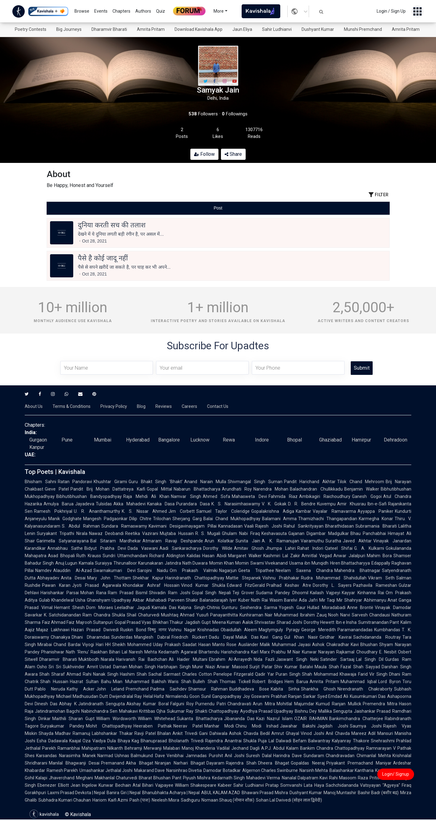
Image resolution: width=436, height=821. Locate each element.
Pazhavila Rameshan (375, 585)
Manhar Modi (219, 726)
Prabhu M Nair (285, 651)
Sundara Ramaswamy (124, 526)
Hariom (99, 800)
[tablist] (218, 208)
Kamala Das (164, 607)
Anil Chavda (338, 733)
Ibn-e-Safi (377, 503)
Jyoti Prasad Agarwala (96, 585)
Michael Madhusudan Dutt (82, 696)
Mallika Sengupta (335, 711)
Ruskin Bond (133, 629)
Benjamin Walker (361, 489)
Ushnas (122, 755)
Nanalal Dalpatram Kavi (305, 777)
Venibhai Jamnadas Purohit (195, 755)
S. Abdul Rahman (81, 526)
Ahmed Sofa (216, 496)
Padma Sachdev (168, 688)
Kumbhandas (387, 629)
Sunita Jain (247, 540)
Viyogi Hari (93, 644)
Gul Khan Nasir (301, 637)
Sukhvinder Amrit (80, 666)
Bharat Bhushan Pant (160, 777)
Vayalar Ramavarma (334, 511)
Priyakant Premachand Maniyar (359, 763)
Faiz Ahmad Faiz (58, 622)
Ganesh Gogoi (366, 496)
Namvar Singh (186, 496)
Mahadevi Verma (263, 777)
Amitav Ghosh (249, 548)
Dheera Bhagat (273, 763)
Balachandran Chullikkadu (316, 489)
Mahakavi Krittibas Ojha (142, 711)
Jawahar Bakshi (297, 726)
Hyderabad (138, 440)
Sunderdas (122, 637)
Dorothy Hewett (319, 622)
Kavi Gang (271, 637)
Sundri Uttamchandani (125, 555)
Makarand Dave (149, 770)
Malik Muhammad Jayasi (285, 644)
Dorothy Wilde (217, 548)
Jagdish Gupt (197, 622)
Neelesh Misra (165, 800)
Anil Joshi (235, 755)
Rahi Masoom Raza (348, 777)
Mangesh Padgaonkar (105, 518)
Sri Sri (55, 666)
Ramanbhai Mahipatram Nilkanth (90, 748)
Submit (362, 368)
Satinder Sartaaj (337, 659)
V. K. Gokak (274, 503)
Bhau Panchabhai (368, 533)
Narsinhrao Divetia (184, 770)
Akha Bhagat (139, 763)
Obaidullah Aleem (239, 629)
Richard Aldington (167, 555)
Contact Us (217, 406)
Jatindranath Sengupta (101, 703)
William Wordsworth (116, 718)
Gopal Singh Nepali (211, 592)
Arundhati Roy (237, 489)
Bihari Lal (118, 651)
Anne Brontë (360, 607)
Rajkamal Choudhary (356, 651)
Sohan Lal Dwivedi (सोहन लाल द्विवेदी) (289, 800)
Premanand (112, 763)
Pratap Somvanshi (284, 785)
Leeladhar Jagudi (132, 607)
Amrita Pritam (151, 29)
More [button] (219, 11)
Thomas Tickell (235, 681)
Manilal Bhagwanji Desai (74, 763)
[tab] (104, 208)
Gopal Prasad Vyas (133, 622)
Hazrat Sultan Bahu (90, 681)
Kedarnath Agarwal (178, 651)
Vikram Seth (381, 577)
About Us (34, 406)
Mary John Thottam (109, 577)
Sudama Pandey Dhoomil (282, 592)
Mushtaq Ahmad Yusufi (185, 614)
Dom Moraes (99, 607)
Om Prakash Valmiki (194, 570)
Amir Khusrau (351, 503)
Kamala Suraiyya (95, 563)
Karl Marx (260, 651)
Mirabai (44, 644)
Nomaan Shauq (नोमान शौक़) (227, 800)
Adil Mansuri (380, 733)
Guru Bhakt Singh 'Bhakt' (156, 481)
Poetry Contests (30, 29)
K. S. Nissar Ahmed (144, 511)
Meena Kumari (226, 622)
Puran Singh (288, 674)
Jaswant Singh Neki (297, 659)
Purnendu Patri (210, 703)
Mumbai (102, 440)
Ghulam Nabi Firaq (241, 533)
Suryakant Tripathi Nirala (62, 533)
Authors (143, 11)
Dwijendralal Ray (125, 696)
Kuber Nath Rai (253, 600)
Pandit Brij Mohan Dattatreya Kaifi (107, 489)
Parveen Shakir (183, 600)
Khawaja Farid (354, 674)
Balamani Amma (279, 518)
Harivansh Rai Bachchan (141, 659)
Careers (189, 406)
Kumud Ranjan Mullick (338, 703)
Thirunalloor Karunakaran (138, 563)
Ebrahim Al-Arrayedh (230, 659)
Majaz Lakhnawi (53, 629)
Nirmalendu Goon (183, 696)
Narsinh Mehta (313, 770)
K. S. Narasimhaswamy (235, 503)
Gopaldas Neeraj (307, 763)
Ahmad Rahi (78, 674)
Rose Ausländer (242, 644)
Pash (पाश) (139, 800)
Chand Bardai (67, 644)
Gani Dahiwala (213, 733)
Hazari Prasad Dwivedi (94, 629)
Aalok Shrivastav (258, 622)
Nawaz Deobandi (106, 533)
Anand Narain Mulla (205, 481)
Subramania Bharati (376, 526)
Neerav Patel (188, 726)
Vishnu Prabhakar (280, 577)
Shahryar (353, 600)
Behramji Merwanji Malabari (152, 748)
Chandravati (239, 703)
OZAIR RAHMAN (311, 718)
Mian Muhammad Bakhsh (139, 681)
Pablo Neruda (50, 688)
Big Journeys (69, 29)
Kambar (303, 511)
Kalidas (194, 555)
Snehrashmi (383, 740)
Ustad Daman (113, 666)
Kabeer (225, 785)
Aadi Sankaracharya (180, 548)
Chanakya (60, 637)
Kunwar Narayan (318, 651)
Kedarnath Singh (228, 777)
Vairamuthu (312, 540)
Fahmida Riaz (283, 496)
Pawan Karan (56, 585)
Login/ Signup (395, 774)
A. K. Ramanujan (280, 540)
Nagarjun (228, 570)
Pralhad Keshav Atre (288, 585)
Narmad (105, 755)
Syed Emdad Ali (333, 696)
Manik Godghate (65, 518)
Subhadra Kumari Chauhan (64, 800)
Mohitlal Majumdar (295, 703)
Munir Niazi (203, 666)
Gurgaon (38, 440)
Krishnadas (208, 629)
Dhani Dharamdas (91, 637)
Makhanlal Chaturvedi (116, 777)
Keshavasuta (274, 533)
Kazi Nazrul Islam (274, 718)
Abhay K (67, 703)
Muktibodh (88, 659)
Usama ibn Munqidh (308, 563)
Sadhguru (190, 800)
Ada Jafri (308, 600)
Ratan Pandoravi (75, 481)
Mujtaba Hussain (177, 533)
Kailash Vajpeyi (325, 592)
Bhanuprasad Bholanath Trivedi (172, 740)
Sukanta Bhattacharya (199, 718)
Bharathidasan (339, 526)
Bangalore (169, 440)
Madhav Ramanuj (72, 733)
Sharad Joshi (289, 622)
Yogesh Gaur (292, 607)
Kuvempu (326, 503)
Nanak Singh (105, 674)
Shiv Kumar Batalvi (293, 666)
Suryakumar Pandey (62, 726)
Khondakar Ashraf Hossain (151, 585)
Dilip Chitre (140, 518)
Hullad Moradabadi (326, 607)
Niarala (107, 659)
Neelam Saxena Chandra (304, 570)
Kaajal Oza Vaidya (87, 740)
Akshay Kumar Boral (147, 703)
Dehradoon (395, 440)
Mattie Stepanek (243, 577)
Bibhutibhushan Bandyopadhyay (89, 496)
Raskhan (99, 651)
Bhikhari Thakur (168, 622)
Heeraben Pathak (152, 726)
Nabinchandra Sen (99, 711)
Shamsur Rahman (208, 688)
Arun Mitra (264, 703)
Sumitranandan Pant (378, 622)
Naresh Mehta (143, 651)
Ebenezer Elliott (53, 785)
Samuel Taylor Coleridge (223, 511)
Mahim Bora (379, 555)
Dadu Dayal (221, 637)
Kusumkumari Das (368, 696)
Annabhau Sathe (65, 548)
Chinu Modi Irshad (256, 726)
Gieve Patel (57, 489)
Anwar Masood (232, 666)
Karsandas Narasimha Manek (66, 755)
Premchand (137, 688)
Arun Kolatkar (219, 540)
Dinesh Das (46, 703)
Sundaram (313, 755)
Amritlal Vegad (317, 555)
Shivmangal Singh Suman (255, 481)
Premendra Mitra (380, 703)
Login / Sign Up (391, 11)
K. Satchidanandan (62, 614)
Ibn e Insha (346, 622)
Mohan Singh (142, 666)
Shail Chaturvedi (143, 614)
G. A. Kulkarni (369, 548)
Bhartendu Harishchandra (224, 651)
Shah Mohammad (320, 674)
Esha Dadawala (52, 740)
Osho (42, 666)
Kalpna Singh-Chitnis (199, 607)
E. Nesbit (387, 651)
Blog (141, 406)
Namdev (43, 570)
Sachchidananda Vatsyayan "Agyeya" (363, 785)
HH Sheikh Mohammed (128, 644)
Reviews (163, 406)
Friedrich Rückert (189, 637)
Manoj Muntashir (340, 792)
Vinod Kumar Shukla (203, 585)
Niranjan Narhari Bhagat (180, 763)
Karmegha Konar (376, 518)
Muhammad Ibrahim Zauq (300, 614)
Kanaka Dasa (161, 503)
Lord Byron (389, 681)
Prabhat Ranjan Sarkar (293, 696)
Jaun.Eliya (242, 29)
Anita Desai (73, 577)
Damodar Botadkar (221, 770)
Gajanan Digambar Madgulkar (318, 533)
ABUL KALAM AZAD (220, 792)
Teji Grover (243, 592)
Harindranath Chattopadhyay (194, 577)
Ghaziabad (330, 440)
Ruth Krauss (88, 555)
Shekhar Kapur (148, 577)
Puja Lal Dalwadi (274, 740)
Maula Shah (327, 666)
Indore (262, 440)
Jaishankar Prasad (372, 711)
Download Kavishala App (198, 29)
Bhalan (164, 733)
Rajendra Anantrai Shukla (230, 740)
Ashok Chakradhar (330, 644)
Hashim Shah (133, 674)
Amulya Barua (59, 503)
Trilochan (162, 518)
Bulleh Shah (205, 681)
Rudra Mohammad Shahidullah (333, 577)
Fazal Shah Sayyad (360, 666)
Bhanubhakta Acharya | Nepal (171, 792)
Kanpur (36, 447)
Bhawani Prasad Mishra (265, 792)
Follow (204, 154)
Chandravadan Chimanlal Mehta (358, 755)
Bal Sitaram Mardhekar (115, 540)
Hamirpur (361, 440)
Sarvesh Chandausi (371, 614)
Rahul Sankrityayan (304, 526)
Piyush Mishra (196, 777)
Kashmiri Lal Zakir (281, 555)
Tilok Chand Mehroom (360, 481)
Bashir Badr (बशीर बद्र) (378, 792)
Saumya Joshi (366, 726)
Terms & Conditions (72, 406)
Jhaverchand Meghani (71, 777)
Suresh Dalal (259, 755)
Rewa (229, 440)
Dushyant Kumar (318, 29)
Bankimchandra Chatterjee (356, 718)
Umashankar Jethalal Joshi (106, 770)
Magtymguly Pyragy (279, 629)
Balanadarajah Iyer (218, 600)
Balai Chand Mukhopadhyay (231, 518)
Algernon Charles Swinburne (270, 770)
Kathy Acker (81, 688)
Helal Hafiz (153, 696)
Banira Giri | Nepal (123, 792)
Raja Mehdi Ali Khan (146, 496)
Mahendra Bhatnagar (357, 570)
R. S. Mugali (207, 533)
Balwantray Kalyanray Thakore (338, 740)
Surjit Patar (261, 666)
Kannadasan (230, 526)
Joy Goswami (256, 696)
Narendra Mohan (270, 489)
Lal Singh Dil (369, 659)
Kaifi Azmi (118, 800)
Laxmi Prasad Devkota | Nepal (76, 792)
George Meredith (318, 629)
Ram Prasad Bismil (127, 592)
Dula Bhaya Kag (123, 740)
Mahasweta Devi (249, 496)
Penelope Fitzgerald (233, 674)
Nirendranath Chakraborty (364, 688)
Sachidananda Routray (377, 637)
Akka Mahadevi (129, 503)
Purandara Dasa (193, 503)
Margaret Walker (245, 555)
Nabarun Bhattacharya (197, 489)
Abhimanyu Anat (380, 600)
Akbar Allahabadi (149, 600)
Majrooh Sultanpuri (94, 622)
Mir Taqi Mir (331, 600)
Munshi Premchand (363, 29)
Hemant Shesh (69, 607)
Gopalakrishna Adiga (272, 511)
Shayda (46, 733)
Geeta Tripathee (256, 570)
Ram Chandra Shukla (104, 614)
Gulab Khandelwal (56, 600)
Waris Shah (179, 681)
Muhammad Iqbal (358, 681)
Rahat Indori (310, 548)
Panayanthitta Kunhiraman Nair (241, 614)
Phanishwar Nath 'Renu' (65, 651)
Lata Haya (314, 785)
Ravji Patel (145, 733)
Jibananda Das (239, 718)
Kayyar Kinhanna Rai (363, 592)
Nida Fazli (264, 659)
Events (101, 11)
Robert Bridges (267, 681)
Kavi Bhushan (364, 644)
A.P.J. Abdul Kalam (279, 748)
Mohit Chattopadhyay (109, 726)
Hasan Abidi (214, 555)
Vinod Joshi (312, 733)
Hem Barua (296, 681)
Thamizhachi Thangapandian (327, 518)
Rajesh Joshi (268, 526)
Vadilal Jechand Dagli (238, 748)
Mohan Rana (93, 592)
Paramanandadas (355, 629)
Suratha (333, 540)
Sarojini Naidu (152, 570)
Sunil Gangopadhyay (221, 696)
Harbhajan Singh (174, 666)
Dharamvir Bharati (109, 29)
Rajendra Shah (241, 763)
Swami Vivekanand (269, 563)
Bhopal (294, 440)
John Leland (110, 688)
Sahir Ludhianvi (277, 29)
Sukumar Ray (180, 711)
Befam (300, 740)
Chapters (121, 11)
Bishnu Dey (306, 711)
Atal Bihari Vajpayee (153, 785)
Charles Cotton (197, 674)
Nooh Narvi (339, 614)
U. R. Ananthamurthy (97, 511)
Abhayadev (48, 577)
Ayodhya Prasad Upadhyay (266, 711)
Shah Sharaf (52, 674)
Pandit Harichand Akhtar (310, 481)
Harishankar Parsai (59, 592)
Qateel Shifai (339, 548)
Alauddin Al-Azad (72, 570)
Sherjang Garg (187, 518)
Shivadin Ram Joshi (169, 592)
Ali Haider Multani (188, 659)
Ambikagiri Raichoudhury (324, 496)
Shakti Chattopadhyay (217, 711)
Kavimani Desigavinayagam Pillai (183, 526)
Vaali (249, 526)
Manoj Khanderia (198, 748)
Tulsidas (104, 503)
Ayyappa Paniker (376, 511)
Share (233, 154)
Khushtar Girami (110, 481)
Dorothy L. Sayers (332, 585)
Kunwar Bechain (115, 785)
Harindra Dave (287, 755)
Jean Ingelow (83, 785)
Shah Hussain (54, 681)
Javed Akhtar (357, 540)
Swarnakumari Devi (114, 570)
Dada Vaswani (143, 548)
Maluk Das (247, 637)
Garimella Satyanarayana (62, 540)
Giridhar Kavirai (336, 637)
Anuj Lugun (66, 563)
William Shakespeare (196, 785)
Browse (81, 11)
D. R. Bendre (301, 503)
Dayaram (215, 763)
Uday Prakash (167, 644)
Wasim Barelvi (283, 600)
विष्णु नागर (157, 629)
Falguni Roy (182, 703)
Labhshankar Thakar (112, 733)
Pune (67, 440)
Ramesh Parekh (62, 770)
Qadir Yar (264, 674)
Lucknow (200, 440)
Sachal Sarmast (164, 674)
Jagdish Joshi (332, 726)
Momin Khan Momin (228, 563)
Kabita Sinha (285, 688)
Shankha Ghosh (318, 688)
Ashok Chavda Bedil (249, 733)
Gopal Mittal (159, 489)
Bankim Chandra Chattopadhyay (332, 748)
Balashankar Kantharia (351, 770)
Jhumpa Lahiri (280, 548)
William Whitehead (156, 718)
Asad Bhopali (61, 555)
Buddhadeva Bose (249, 688)
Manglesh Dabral (152, 637)
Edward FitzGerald (246, 585)
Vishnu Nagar (182, 629)
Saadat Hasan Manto (203, 644)
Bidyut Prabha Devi (105, 548)
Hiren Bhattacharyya (350, 563)
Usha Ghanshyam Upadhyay (103, 600)
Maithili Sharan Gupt (73, 718)
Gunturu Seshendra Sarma (249, 607)
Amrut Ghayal (285, 733)
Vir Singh (378, 674)
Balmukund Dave (148, 755)
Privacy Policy (113, 406)
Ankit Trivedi (184, 733)
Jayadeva (84, 503)
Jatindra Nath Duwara (186, 563)
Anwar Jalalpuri (349, 555)
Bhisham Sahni (40, 481)
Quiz (160, 11)
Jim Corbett (181, 511)
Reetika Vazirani (142, 533)
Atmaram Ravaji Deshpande (172, 540)
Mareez (358, 733)
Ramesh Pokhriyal (53, 511)
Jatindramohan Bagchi (57, 711)
